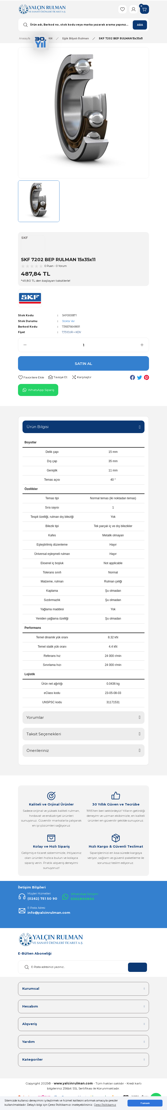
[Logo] (42, 9)
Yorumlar (35, 717)
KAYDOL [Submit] (137, 967)
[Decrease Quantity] (22, 345)
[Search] (83, 25)
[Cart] (144, 9)
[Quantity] (83, 345)
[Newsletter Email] (83, 967)
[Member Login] (133, 9)
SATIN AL (83, 363)
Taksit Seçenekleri (43, 734)
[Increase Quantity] (144, 345)
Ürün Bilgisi (37, 426)
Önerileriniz (37, 750)
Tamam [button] (145, 1103)
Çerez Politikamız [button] (105, 1104)
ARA (140, 25)
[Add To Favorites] (31, 377)
